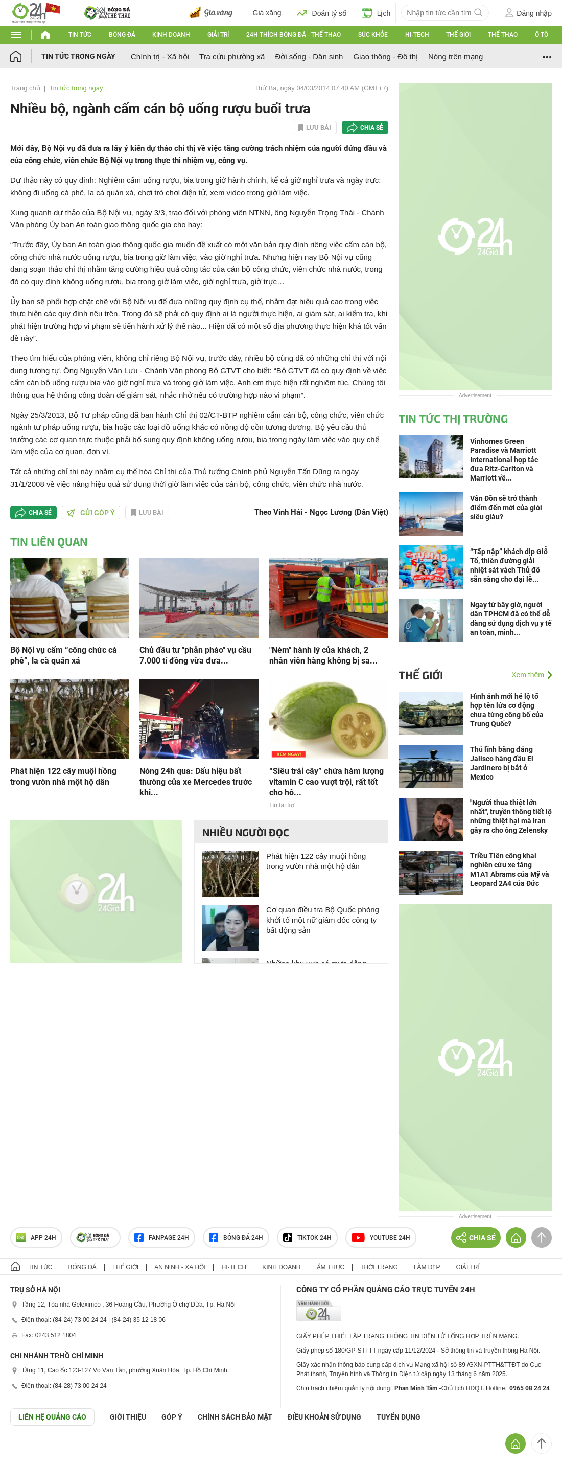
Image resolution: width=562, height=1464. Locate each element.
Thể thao (503, 34)
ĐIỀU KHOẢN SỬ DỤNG (324, 1417)
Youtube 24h (381, 1237)
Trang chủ (25, 88)
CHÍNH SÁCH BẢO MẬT (235, 1417)
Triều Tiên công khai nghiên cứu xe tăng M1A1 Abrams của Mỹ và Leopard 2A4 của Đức (509, 869)
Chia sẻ (371, 127)
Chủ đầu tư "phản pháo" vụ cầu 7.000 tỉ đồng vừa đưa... (195, 655)
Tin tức (79, 34)
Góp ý (171, 1417)
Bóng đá (122, 34)
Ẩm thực (331, 1267)
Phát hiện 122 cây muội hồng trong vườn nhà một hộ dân (63, 776)
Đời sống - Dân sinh (309, 56)
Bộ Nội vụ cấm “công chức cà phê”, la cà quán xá (63, 655)
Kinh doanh (171, 34)
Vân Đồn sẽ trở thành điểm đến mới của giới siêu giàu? (506, 507)
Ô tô (541, 34)
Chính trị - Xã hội (160, 56)
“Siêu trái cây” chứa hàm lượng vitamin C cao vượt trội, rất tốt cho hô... (326, 781)
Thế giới (458, 34)
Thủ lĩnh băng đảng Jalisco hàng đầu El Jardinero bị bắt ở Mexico (501, 763)
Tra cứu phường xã (232, 56)
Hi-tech (417, 34)
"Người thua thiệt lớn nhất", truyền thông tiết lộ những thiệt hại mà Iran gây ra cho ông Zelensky (511, 816)
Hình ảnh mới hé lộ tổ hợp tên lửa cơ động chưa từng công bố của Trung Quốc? (507, 710)
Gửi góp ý (91, 513)
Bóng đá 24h (236, 1237)
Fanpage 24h (161, 1237)
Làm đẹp (427, 1267)
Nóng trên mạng (455, 56)
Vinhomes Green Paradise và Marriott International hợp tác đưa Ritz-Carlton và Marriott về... (504, 459)
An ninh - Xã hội (179, 1267)
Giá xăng (267, 13)
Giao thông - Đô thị (385, 56)
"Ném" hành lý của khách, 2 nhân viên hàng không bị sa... (323, 655)
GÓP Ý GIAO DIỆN (30, 1450)
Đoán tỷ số (321, 13)
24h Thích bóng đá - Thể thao (293, 34)
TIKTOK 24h (307, 1237)
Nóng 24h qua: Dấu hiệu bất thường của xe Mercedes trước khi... (195, 781)
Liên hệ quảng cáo (52, 1417)
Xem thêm (527, 675)
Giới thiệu (128, 1417)
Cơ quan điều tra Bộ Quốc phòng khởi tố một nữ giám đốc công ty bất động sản (322, 919)
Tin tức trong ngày (78, 56)
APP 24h (36, 1237)
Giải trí (218, 34)
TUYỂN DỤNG (398, 1417)
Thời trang (378, 1267)
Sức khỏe (373, 34)
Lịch (376, 13)
